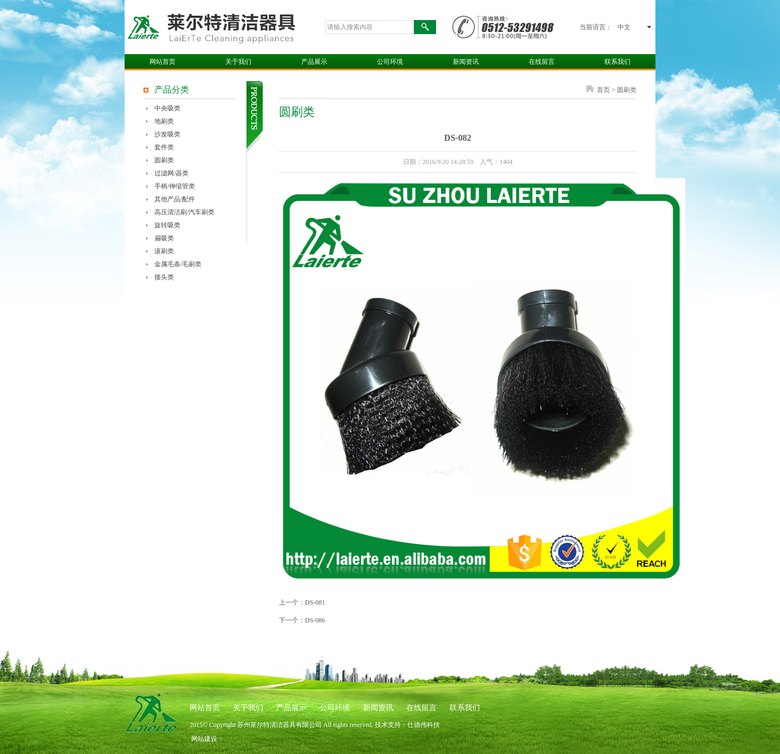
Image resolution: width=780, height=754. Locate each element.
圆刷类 (164, 160)
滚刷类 (164, 251)
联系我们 (617, 61)
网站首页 (163, 61)
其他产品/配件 (174, 199)
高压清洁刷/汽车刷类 (184, 212)
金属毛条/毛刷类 (178, 264)
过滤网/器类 (171, 173)
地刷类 (164, 121)
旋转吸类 (167, 225)
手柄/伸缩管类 (174, 186)
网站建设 (204, 739)
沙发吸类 (167, 134)
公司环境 (390, 61)
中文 (624, 27)
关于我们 (238, 61)
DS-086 (315, 620)
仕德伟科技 (423, 725)
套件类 (164, 147)
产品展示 (314, 61)
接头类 (164, 277)
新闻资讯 (466, 61)
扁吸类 (164, 238)
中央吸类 (167, 108)
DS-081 (315, 602)
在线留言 (542, 61)
